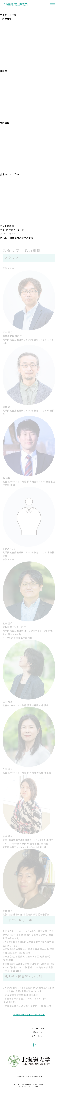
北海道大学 (20, 1077)
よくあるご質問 (38, 1028)
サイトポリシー (38, 1036)
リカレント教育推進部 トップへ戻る (29, 1014)
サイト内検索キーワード (12, 229)
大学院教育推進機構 (34, 1077)
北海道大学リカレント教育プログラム (16, 4)
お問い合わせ (37, 1032)
